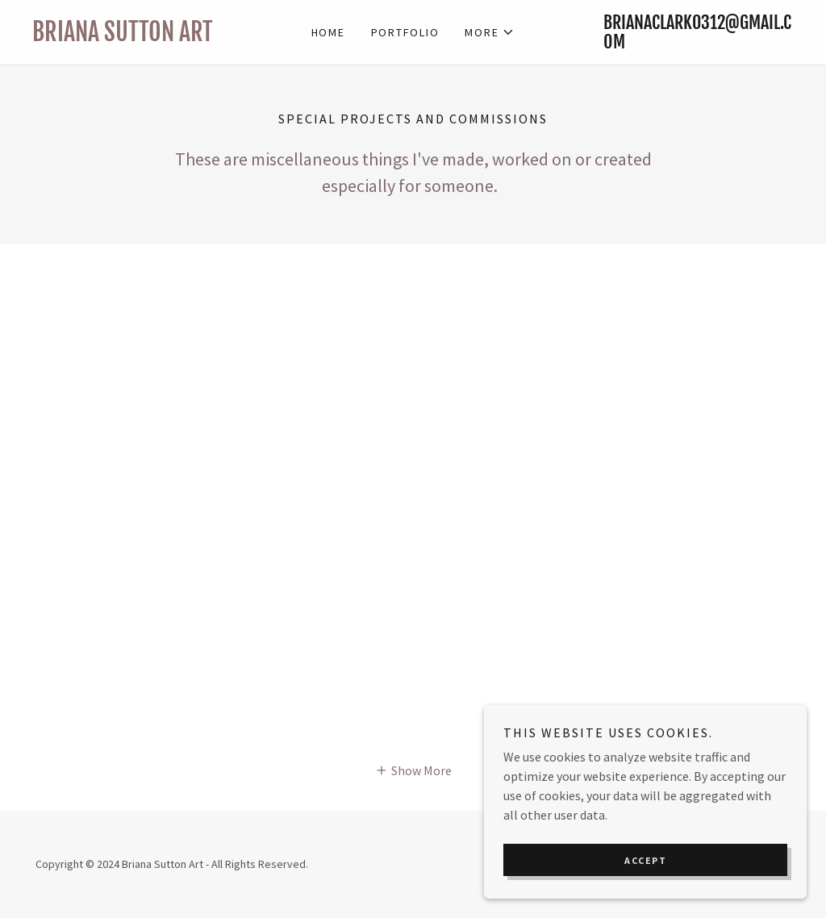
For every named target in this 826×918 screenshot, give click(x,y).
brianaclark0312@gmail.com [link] (697, 31)
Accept (645, 860)
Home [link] (328, 32)
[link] (127, 36)
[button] (490, 32)
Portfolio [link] (405, 32)
